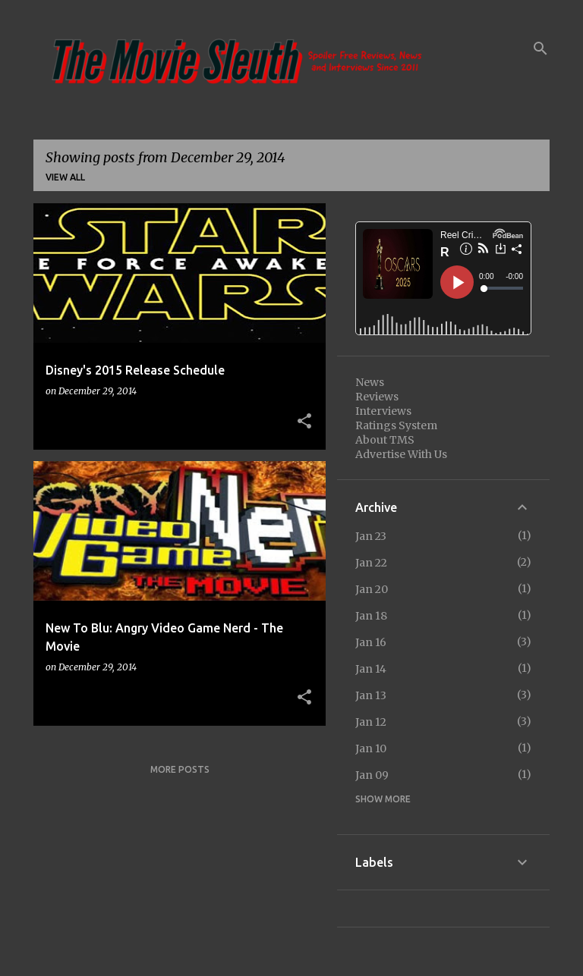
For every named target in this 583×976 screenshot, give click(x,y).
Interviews (383, 411)
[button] (304, 422)
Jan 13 (370, 695)
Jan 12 (370, 722)
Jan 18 (371, 616)
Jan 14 (370, 669)
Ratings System (396, 425)
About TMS (384, 440)
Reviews (377, 396)
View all (65, 177)
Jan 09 (372, 775)
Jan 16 (370, 642)
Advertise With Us (401, 454)
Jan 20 (371, 589)
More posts (180, 769)
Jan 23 (370, 536)
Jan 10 (370, 748)
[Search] (540, 48)
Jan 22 (371, 563)
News (369, 382)
